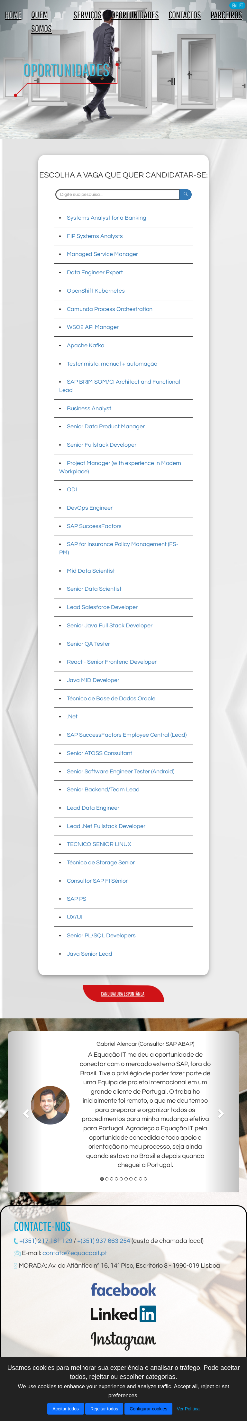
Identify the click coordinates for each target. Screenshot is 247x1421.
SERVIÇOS (87, 14)
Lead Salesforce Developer (102, 607)
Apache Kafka (86, 345)
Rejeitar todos (104, 1408)
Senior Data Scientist (94, 589)
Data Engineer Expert (95, 272)
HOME (13, 14)
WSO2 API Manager (93, 327)
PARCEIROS (226, 14)
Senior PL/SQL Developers (101, 936)
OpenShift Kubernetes (96, 291)
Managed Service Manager (102, 254)
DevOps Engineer (90, 508)
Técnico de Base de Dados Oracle (111, 699)
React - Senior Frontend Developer (112, 662)
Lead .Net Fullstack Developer (106, 826)
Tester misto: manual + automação (112, 364)
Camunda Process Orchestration (109, 309)
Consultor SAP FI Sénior (97, 881)
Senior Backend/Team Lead (103, 790)
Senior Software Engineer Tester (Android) (120, 772)
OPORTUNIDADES (135, 14)
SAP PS (76, 899)
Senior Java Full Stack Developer (109, 626)
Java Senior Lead (89, 954)
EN (234, 5)
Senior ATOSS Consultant (99, 753)
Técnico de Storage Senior (101, 863)
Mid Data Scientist (91, 571)
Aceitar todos (65, 1408)
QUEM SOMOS (41, 21)
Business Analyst (89, 408)
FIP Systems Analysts (95, 236)
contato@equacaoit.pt (74, 1253)
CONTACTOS (185, 14)
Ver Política (188, 1408)
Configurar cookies (148, 1408)
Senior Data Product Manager (106, 427)
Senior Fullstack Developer (101, 445)
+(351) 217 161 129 (45, 1241)
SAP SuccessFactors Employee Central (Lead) (127, 735)
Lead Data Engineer (93, 808)
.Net (72, 717)
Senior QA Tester (88, 644)
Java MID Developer (93, 680)
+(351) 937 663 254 (103, 1241)
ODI (72, 490)
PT (241, 5)
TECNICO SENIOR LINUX (99, 844)
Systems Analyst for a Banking (106, 218)
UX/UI (74, 917)
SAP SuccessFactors (94, 526)
